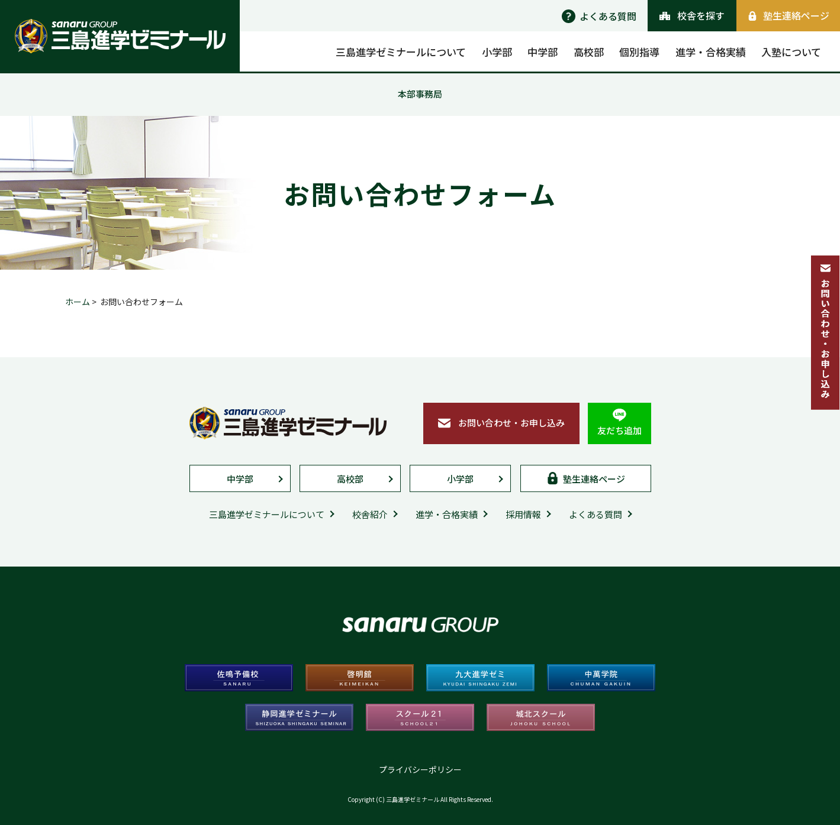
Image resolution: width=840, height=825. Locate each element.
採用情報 (523, 514)
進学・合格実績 (447, 514)
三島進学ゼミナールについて (266, 514)
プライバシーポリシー (420, 769)
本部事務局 (420, 94)
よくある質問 (595, 514)
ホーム (77, 302)
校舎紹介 (370, 514)
